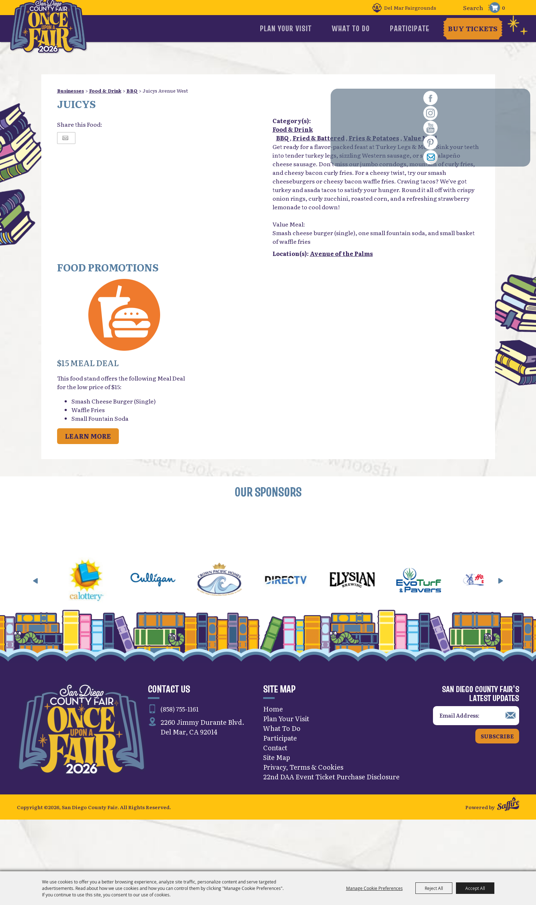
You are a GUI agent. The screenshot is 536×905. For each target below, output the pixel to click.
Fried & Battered (319, 138)
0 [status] (503, 7)
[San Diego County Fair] (55, 37)
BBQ (132, 90)
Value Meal (420, 138)
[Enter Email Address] (476, 765)
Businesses (70, 90)
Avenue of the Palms (341, 253)
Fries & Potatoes (374, 138)
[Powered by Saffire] (508, 855)
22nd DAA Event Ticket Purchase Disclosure (331, 826)
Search (451, 8)
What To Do (364, 28)
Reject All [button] (434, 888)
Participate (410, 28)
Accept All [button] (475, 888)
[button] (124, 316)
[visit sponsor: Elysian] (373, 631)
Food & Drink (105, 90)
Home (273, 759)
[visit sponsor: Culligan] (174, 631)
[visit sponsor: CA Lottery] (107, 631)
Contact (275, 797)
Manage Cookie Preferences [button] (374, 888)
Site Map (276, 807)
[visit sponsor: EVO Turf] (440, 631)
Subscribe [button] (497, 786)
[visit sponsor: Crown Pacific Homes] (240, 631)
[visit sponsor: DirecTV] (307, 631)
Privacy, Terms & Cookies (303, 817)
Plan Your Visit (312, 28)
